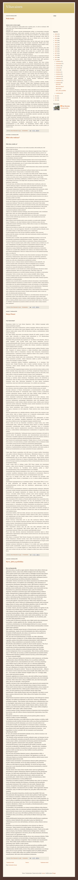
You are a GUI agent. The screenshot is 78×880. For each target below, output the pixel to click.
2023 (56, 40)
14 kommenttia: (25, 130)
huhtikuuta (58, 78)
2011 (56, 100)
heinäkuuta (58, 72)
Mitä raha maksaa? (13, 137)
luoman (43, 873)
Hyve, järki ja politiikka (14, 562)
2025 (56, 36)
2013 (56, 95)
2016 (56, 55)
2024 (56, 38)
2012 (56, 98)
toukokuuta (58, 76)
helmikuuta (58, 82)
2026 (56, 34)
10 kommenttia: (25, 307)
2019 (56, 49)
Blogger (54, 873)
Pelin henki (10, 18)
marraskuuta (59, 63)
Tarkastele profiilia (64, 108)
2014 (56, 59)
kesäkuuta (58, 74)
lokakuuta (58, 65)
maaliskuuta (58, 80)
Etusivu (27, 862)
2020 (56, 46)
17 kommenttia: (25, 554)
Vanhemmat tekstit (44, 862)
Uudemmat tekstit (10, 862)
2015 (56, 57)
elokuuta (58, 70)
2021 (56, 44)
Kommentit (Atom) (13, 865)
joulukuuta (58, 61)
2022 (56, 42)
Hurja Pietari (10, 314)
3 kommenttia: (25, 858)
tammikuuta (58, 93)
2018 (56, 51)
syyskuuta (58, 67)
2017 (56, 53)
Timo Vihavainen (66, 106)
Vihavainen (14, 7)
